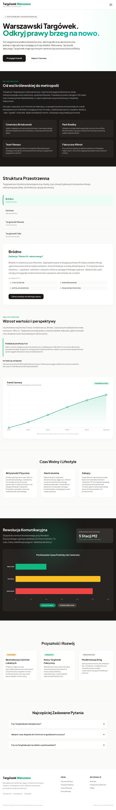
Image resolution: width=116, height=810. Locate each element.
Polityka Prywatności (98, 785)
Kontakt (93, 781)
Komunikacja (66, 791)
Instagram (17, 794)
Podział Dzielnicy (67, 785)
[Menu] (110, 4)
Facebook (7, 794)
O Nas (92, 788)
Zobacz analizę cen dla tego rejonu (26, 296)
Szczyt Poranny (47, 605)
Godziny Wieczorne (67, 605)
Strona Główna (67, 781)
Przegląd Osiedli (14, 58)
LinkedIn (27, 794)
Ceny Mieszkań (66, 788)
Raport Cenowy (38, 58)
